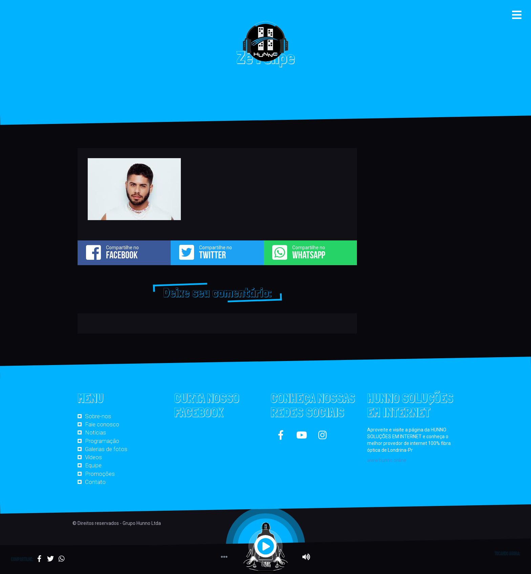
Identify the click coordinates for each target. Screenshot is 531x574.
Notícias (95, 432)
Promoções (100, 473)
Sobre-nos (98, 416)
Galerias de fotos (106, 449)
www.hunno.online (386, 460)
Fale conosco (102, 424)
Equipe (93, 465)
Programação (102, 441)
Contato (95, 482)
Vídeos (93, 457)
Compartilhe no (124, 252)
